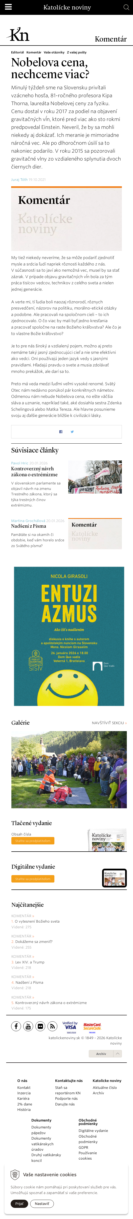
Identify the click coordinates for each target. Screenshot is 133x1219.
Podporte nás (66, 1098)
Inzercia (24, 1093)
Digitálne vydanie (93, 1131)
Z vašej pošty (77, 52)
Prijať (19, 1204)
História (24, 1110)
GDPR (83, 1147)
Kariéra (23, 1098)
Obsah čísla (21, 834)
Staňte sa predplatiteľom (32, 841)
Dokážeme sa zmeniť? (33, 942)
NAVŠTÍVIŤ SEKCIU (109, 723)
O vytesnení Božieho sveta (37, 921)
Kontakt (23, 1088)
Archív (101, 1054)
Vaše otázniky (54, 52)
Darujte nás (65, 1104)
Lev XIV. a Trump (29, 962)
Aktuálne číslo (105, 1088)
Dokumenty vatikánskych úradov (42, 1143)
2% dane (24, 1104)
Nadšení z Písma (28, 526)
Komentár (33, 52)
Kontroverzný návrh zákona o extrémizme (51, 1003)
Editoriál (17, 52)
